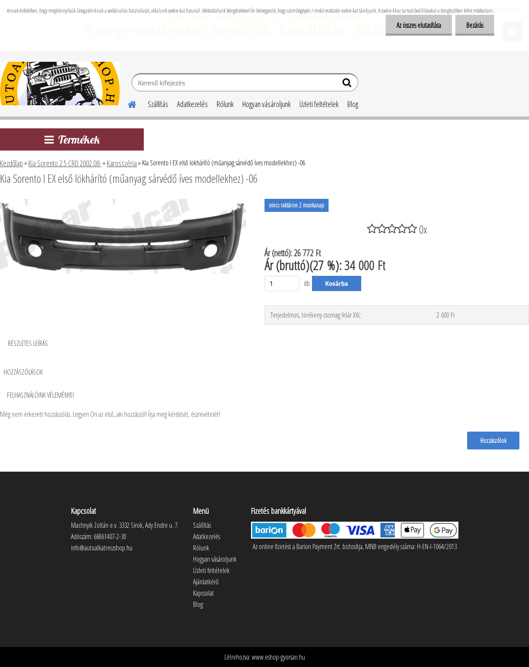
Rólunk (225, 104)
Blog (352, 104)
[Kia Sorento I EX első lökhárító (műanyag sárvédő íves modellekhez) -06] (123, 202)
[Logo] (60, 83)
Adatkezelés (192, 104)
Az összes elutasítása (419, 25)
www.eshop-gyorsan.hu (278, 657)
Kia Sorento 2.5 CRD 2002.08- (65, 163)
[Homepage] (126, 103)
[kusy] (281, 283)
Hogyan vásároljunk (266, 104)
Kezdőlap (11, 163)
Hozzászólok (493, 440)
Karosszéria (122, 163)
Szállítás (158, 104)
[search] (348, 84)
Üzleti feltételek (319, 104)
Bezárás (474, 25)
